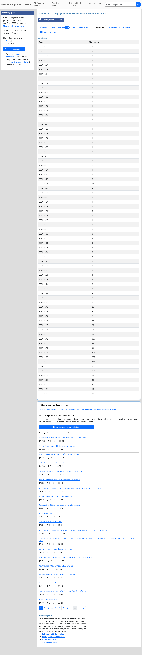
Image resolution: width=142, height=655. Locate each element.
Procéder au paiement (14, 115)
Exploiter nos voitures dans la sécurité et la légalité (57, 583)
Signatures (61, 27)
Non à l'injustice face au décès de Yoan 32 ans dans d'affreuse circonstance (65, 557)
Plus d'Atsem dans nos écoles (49, 600)
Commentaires (80, 27)
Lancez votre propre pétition (66, 427)
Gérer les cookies (49, 639)
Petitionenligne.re (11, 4)
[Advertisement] (17, 42)
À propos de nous (49, 642)
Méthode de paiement (12, 104)
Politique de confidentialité (118, 27)
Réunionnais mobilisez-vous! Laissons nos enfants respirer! (60, 505)
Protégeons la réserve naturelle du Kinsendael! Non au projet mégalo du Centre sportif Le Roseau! (77, 409)
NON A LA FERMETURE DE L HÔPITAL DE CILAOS (59, 454)
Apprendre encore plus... (14, 92)
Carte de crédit (14, 110)
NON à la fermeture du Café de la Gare (53, 463)
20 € (24, 97)
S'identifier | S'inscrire (75, 4)
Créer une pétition (39, 4)
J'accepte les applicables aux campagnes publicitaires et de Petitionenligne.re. (18, 126)
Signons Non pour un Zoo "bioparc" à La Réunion (56, 549)
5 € (7, 97)
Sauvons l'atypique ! (46, 513)
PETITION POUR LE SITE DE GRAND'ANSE (56, 566)
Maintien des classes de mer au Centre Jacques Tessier (58, 574)
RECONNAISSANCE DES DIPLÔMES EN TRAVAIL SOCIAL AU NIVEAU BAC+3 (70, 488)
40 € (7, 100)
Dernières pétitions (56, 4)
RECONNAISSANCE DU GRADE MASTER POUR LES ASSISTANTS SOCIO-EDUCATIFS (73, 530)
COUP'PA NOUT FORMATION (50, 522)
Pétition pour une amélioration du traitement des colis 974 (59, 480)
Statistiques (98, 27)
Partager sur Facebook (50, 20)
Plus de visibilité (48, 32)
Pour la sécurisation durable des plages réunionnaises (57, 446)
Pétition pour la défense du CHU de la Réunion (55, 496)
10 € (16, 97)
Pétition (44, 27)
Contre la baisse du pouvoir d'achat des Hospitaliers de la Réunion (62, 591)
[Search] (120, 4)
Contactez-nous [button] (96, 3)
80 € (16, 100)
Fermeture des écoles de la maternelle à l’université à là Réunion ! (62, 438)
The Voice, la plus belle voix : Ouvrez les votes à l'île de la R (60, 471)
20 (79, 608)
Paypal (11, 107)
